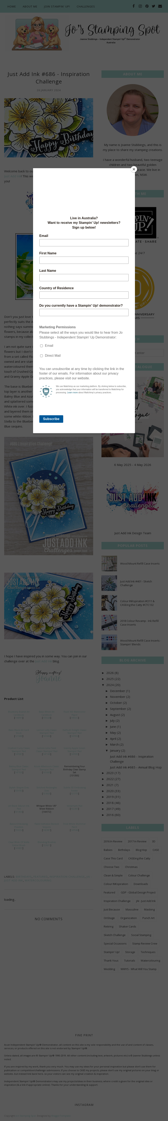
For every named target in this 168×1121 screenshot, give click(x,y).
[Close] (134, 169)
